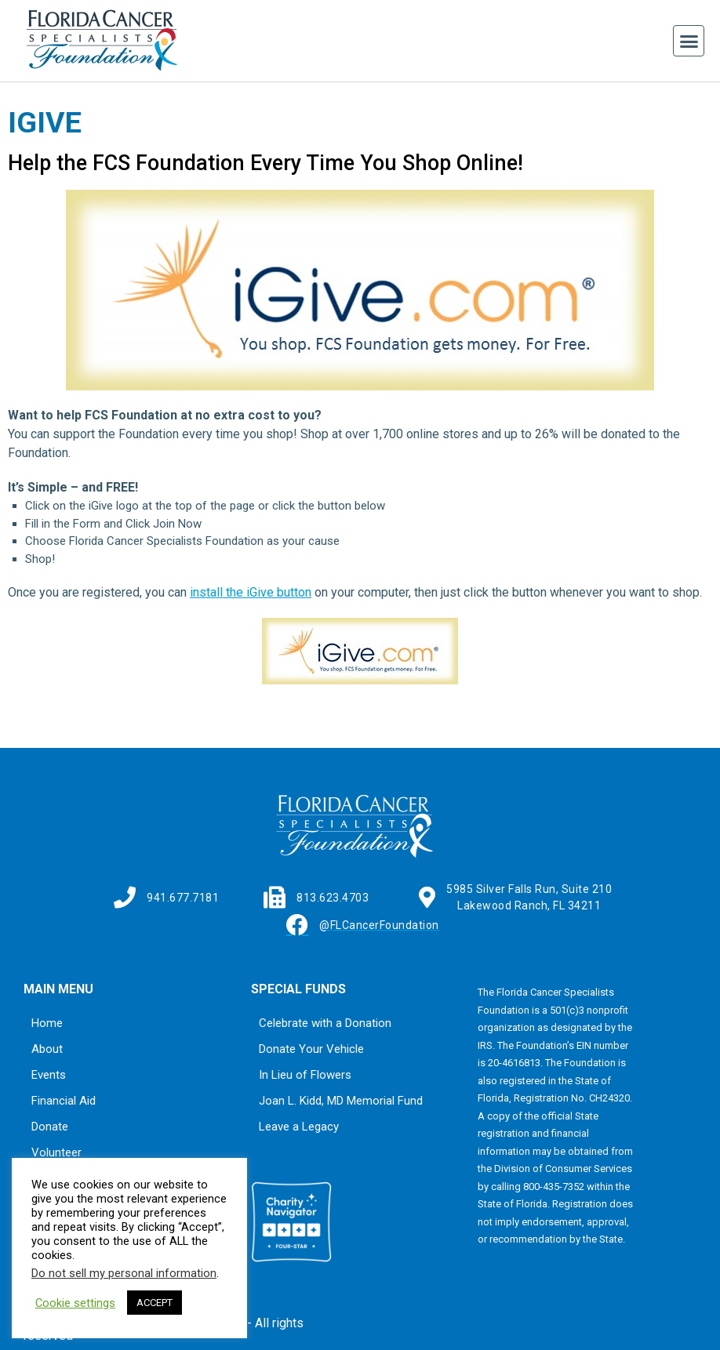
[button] (688, 40)
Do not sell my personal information (123, 1273)
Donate (49, 1127)
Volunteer (56, 1152)
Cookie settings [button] (75, 1303)
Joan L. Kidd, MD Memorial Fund (341, 1101)
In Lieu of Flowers (305, 1075)
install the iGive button (250, 592)
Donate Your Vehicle (311, 1049)
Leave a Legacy (299, 1127)
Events (48, 1075)
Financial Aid (63, 1101)
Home (47, 1023)
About (47, 1049)
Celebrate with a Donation (325, 1023)
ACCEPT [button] (154, 1302)
